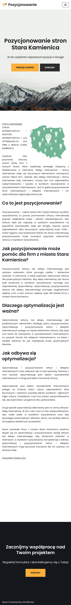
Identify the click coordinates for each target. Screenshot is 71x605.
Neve (5, 602)
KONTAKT (50, 67)
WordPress (28, 602)
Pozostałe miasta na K (14, 457)
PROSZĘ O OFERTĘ (25, 67)
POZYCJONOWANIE (12, 123)
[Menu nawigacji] (65, 4)
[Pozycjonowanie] (19, 5)
